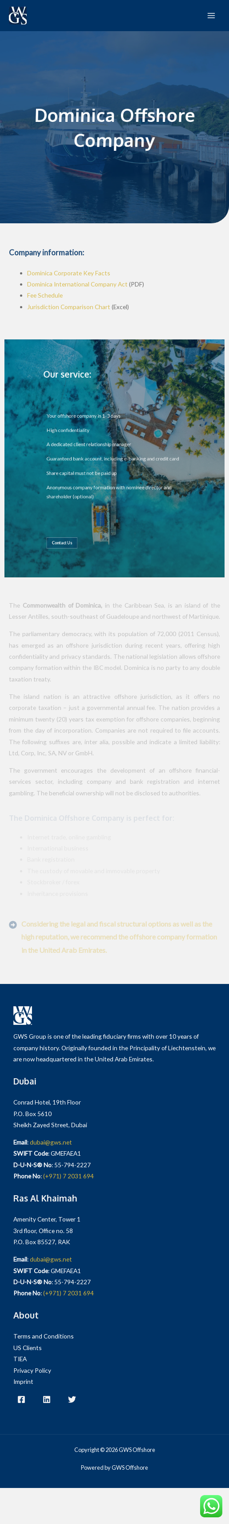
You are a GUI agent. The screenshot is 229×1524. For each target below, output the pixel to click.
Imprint (23, 1381)
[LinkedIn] (47, 1399)
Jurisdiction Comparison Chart (68, 306)
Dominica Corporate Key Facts (68, 273)
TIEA (20, 1359)
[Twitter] (72, 1399)
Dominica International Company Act (77, 284)
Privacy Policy (32, 1370)
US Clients (27, 1347)
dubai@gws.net (51, 1142)
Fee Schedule (45, 295)
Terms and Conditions (43, 1336)
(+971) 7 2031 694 (68, 1176)
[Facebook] (21, 1399)
